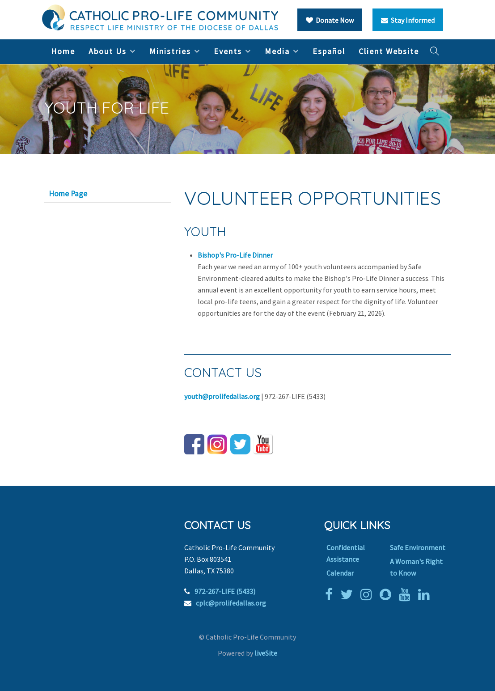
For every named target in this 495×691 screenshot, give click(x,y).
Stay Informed (408, 20)
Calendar (340, 572)
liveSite (265, 653)
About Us (108, 51)
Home (63, 51)
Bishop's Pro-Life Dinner (235, 254)
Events (228, 51)
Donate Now (330, 20)
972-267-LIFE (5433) (225, 591)
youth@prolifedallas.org (222, 396)
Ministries (170, 51)
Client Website (389, 51)
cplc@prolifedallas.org (231, 602)
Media (277, 51)
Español (329, 51)
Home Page (68, 194)
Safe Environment (417, 547)
